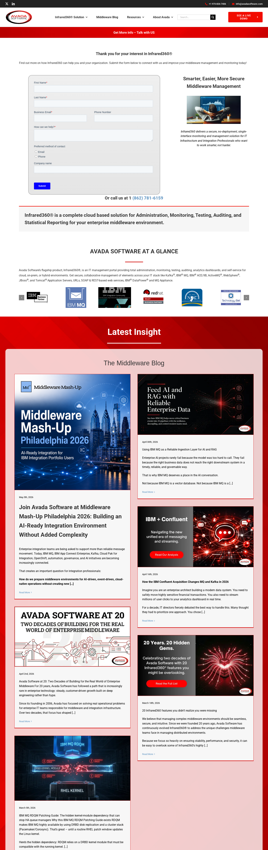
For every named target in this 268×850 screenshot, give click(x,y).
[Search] (213, 17)
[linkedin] (13, 3)
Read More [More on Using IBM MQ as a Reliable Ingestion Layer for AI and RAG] (147, 492)
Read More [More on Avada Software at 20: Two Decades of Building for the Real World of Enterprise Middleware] (24, 721)
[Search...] (193, 17)
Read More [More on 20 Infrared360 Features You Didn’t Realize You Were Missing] (147, 754)
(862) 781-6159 (147, 198)
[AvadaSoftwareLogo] (18, 11)
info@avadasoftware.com (247, 4)
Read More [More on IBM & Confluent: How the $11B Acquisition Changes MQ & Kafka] (147, 620)
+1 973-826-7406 (215, 4)
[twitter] (6, 3)
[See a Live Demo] (245, 17)
